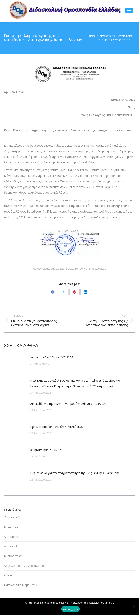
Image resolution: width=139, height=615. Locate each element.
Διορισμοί (10, 546)
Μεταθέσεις (11, 527)
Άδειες (8, 575)
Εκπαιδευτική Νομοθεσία (20, 585)
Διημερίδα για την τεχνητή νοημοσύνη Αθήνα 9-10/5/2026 (68, 404)
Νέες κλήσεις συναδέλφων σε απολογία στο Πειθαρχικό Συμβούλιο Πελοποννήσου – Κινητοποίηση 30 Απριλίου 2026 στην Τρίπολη (75, 383)
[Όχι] (134, 606)
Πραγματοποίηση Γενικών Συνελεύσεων (56, 427)
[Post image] (15, 364)
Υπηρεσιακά (11, 517)
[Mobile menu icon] (129, 10)
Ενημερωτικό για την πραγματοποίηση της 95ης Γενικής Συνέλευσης (74, 473)
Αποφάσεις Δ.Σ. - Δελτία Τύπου (64, 268)
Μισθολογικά (13, 556)
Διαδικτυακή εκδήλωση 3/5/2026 (51, 357)
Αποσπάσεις (12, 537)
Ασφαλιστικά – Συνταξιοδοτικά (24, 566)
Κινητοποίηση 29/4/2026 (46, 450)
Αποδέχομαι (70, 609)
